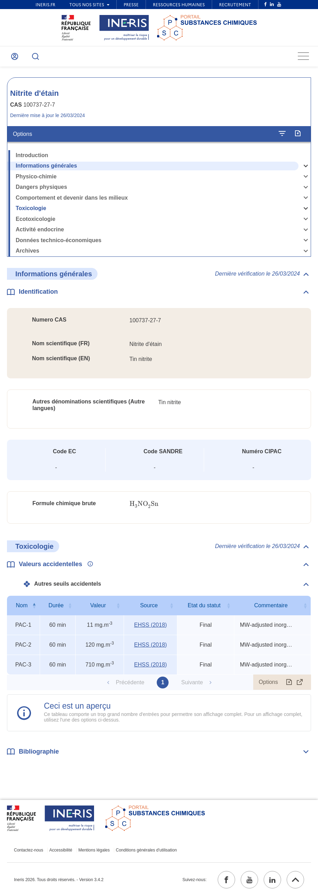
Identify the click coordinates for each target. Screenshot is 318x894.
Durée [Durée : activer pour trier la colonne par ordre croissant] (56, 605)
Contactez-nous (28, 850)
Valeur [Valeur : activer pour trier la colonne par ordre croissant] (98, 605)
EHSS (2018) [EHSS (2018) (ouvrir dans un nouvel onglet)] (150, 625)
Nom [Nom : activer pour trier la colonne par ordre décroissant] (22, 605)
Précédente (130, 682)
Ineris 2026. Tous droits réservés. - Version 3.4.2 (58, 879)
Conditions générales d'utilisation (146, 850)
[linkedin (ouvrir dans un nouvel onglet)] (272, 879)
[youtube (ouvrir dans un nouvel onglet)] (249, 879)
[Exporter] (297, 133)
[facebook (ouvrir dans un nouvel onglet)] (226, 879)
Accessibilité (60, 850)
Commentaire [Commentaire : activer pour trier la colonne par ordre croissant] (271, 605)
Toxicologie (31, 208)
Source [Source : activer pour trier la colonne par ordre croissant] (149, 605)
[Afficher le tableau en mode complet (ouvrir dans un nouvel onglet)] (299, 682)
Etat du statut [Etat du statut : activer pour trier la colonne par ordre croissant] (204, 605)
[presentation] (144, 504)
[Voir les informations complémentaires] (88, 564)
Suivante (192, 682)
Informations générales (46, 166)
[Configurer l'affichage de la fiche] (282, 133)
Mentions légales (94, 850)
